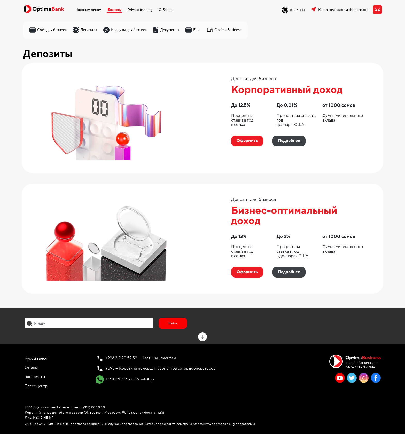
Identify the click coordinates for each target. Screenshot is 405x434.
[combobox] (89, 323)
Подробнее (289, 141)
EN (302, 10)
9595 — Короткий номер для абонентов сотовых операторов (160, 368)
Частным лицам (88, 9)
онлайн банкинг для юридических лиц (363, 361)
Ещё (196, 29)
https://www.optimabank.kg (214, 424)
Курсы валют (36, 358)
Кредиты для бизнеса (129, 29)
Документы (169, 29)
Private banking (140, 9)
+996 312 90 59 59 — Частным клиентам (140, 358)
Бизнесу (114, 9)
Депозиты (89, 29)
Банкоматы (35, 376)
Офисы (31, 367)
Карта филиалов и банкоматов (343, 9)
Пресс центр (36, 385)
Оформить (247, 141)
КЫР (294, 10)
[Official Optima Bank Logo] (43, 9)
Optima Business (227, 29)
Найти (172, 323)
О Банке (166, 9)
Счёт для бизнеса (52, 29)
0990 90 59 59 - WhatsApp (125, 379)
